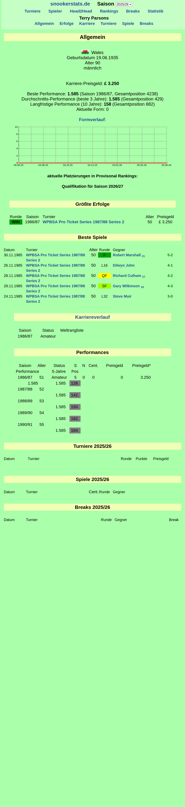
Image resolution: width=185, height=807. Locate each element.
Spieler (55, 11)
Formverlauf (92, 119)
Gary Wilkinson (128, 286)
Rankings (109, 11)
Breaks (133, 11)
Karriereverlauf (92, 317)
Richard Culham (129, 276)
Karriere (87, 23)
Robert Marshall (129, 255)
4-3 (170, 286)
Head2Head (81, 11)
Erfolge (66, 23)
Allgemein (44, 23)
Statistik (155, 11)
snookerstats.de (70, 4)
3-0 (170, 296)
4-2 (170, 276)
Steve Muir (122, 296)
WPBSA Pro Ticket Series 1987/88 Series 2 (83, 222)
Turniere (32, 11)
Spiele (128, 23)
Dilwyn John (124, 265)
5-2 (170, 255)
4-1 (170, 265)
